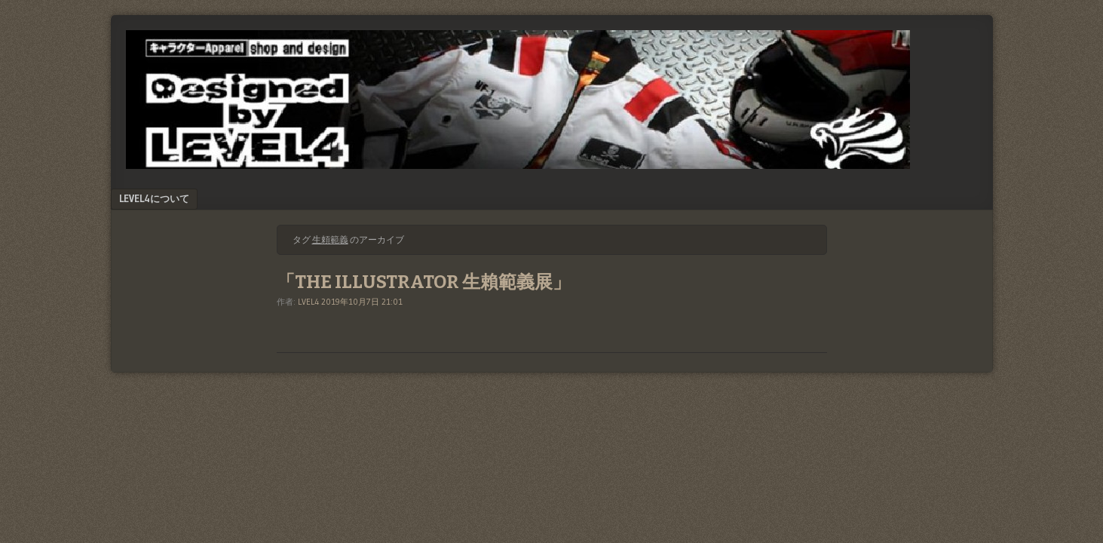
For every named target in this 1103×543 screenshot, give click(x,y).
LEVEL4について (154, 198)
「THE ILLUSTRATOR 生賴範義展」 (424, 282)
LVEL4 (308, 301)
